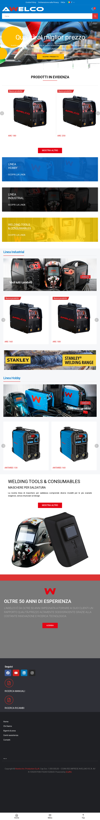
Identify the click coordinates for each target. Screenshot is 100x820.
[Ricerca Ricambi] (9, 700)
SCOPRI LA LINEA (16, 174)
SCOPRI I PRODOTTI (51, 57)
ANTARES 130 (11, 468)
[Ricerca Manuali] (9, 683)
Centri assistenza (10, 735)
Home (5, 722)
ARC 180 (57, 136)
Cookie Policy (31, 2)
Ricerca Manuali (15, 691)
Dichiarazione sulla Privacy (48, 2)
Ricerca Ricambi (14, 708)
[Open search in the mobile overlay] (50, 16)
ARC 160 (7, 136)
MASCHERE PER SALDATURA (27, 487)
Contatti (6, 740)
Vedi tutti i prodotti (20, 282)
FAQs (63, 2)
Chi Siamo (7, 726)
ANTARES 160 (59, 468)
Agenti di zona (9, 731)
